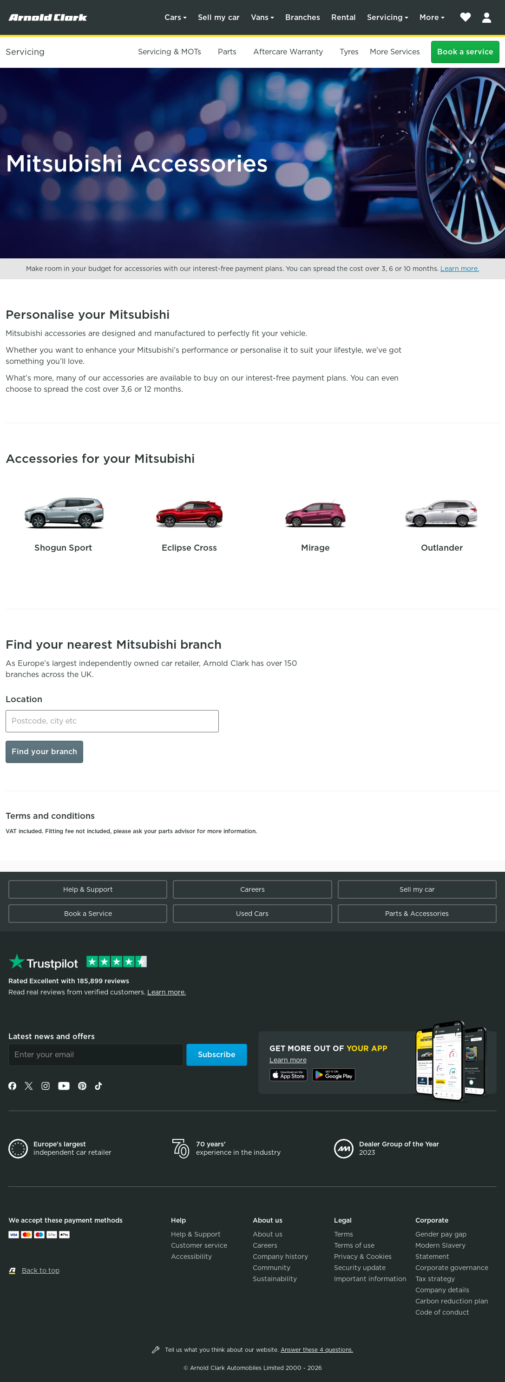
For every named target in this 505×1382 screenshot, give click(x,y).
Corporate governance (451, 1267)
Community (271, 1267)
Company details (442, 1290)
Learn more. (459, 268)
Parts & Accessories (417, 913)
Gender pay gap (440, 1234)
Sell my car (219, 17)
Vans (260, 17)
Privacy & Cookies (363, 1256)
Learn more (288, 1060)
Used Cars (252, 913)
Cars (172, 17)
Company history (280, 1256)
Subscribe (217, 1054)
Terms (343, 1234)
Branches (302, 17)
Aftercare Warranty (288, 51)
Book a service (465, 51)
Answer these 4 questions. (317, 1349)
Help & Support (88, 889)
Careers (252, 889)
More (429, 17)
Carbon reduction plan (451, 1301)
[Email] (96, 1055)
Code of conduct (442, 1312)
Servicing (385, 17)
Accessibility (191, 1256)
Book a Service (88, 913)
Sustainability (275, 1279)
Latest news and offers (51, 1036)
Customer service (199, 1245)
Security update (360, 1267)
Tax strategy (435, 1279)
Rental (343, 17)
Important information (370, 1279)
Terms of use (354, 1245)
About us (267, 1234)
